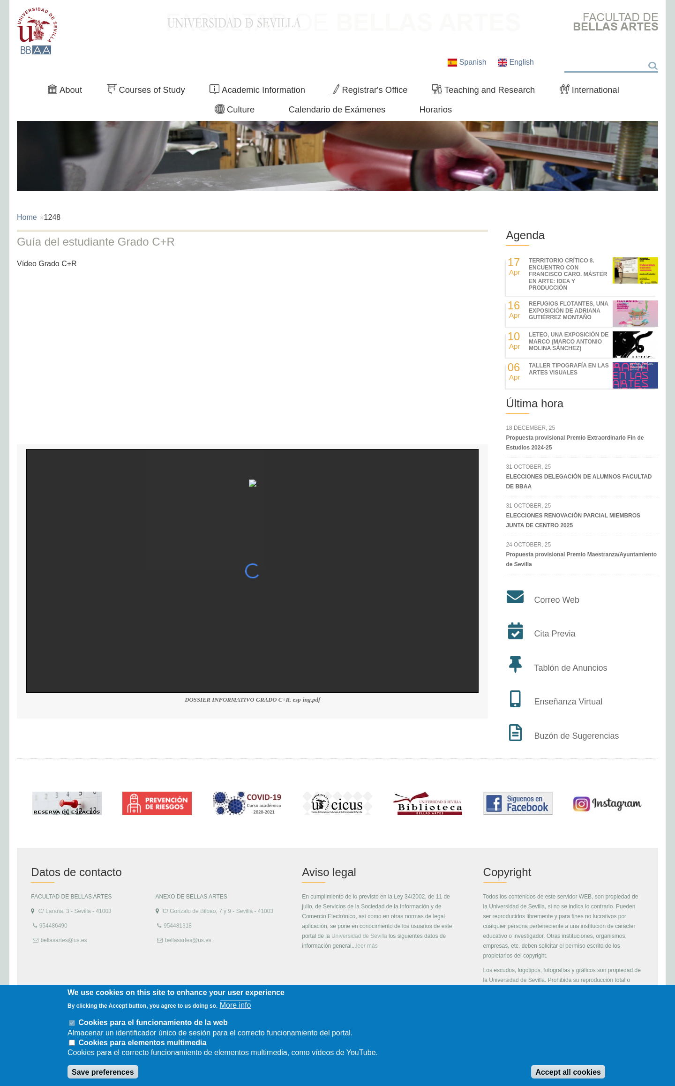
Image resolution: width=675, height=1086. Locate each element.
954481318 (178, 925)
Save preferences (103, 1072)
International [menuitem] (593, 92)
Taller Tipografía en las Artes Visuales (569, 368)
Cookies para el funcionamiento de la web (152, 1022)
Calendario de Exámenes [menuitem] (337, 109)
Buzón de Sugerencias (576, 736)
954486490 (53, 925)
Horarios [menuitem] (436, 109)
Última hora (534, 403)
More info (235, 1005)
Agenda (525, 235)
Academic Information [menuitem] (261, 92)
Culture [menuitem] (238, 112)
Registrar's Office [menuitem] (372, 92)
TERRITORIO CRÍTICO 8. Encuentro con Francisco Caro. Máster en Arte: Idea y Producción (568, 274)
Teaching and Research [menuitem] (487, 92)
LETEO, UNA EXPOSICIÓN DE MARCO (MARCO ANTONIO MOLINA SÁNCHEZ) (568, 341)
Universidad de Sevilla (359, 936)
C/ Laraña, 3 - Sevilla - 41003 (75, 911)
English (516, 62)
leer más (367, 946)
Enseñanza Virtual (568, 701)
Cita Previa (554, 633)
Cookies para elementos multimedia (142, 1043)
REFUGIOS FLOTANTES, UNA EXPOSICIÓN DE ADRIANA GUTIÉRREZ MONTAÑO (568, 310)
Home (27, 217)
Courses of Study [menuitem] (149, 92)
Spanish (468, 62)
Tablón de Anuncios (570, 668)
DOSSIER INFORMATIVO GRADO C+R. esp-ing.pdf (252, 700)
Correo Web (556, 600)
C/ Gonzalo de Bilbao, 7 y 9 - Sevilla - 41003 (218, 911)
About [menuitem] (68, 92)
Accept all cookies (568, 1072)
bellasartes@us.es (64, 940)
